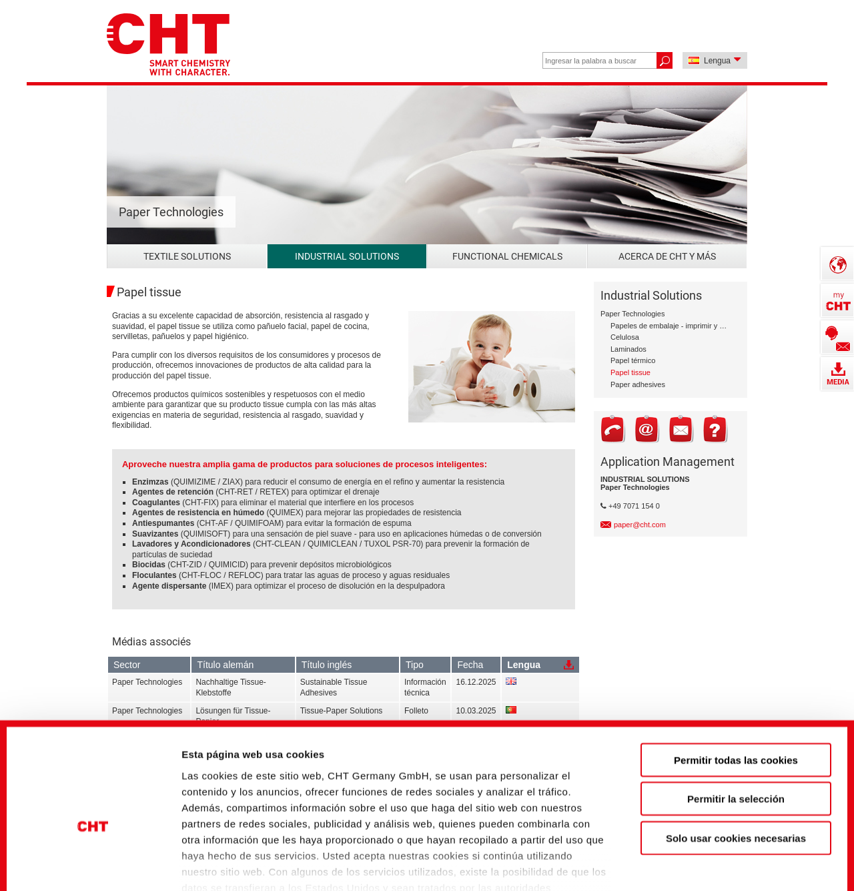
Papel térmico (632, 360)
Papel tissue (630, 372)
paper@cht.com (640, 525)
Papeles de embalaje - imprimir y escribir (668, 326)
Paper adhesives (637, 384)
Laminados (628, 349)
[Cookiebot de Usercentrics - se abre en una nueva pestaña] (93, 858)
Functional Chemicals (507, 256)
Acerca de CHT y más (667, 256)
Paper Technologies (632, 314)
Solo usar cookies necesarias (736, 756)
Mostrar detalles (724, 858)
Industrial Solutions (347, 256)
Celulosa (624, 337)
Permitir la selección (736, 717)
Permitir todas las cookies (736, 678)
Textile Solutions (187, 256)
